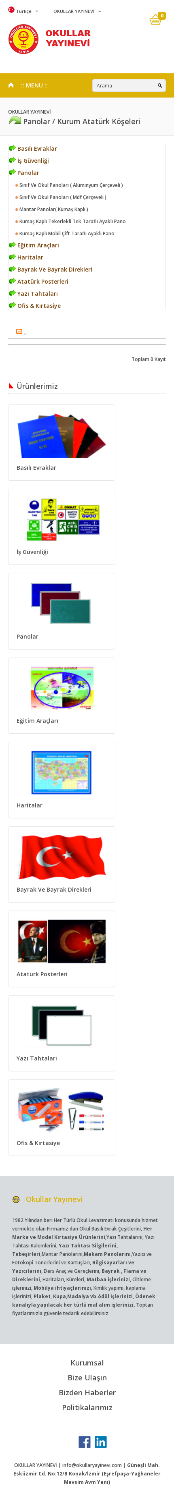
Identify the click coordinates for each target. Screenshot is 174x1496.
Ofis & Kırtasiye (35, 305)
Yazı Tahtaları (33, 293)
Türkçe (20, 11)
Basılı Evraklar (33, 148)
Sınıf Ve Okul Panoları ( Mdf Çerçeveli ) (60, 197)
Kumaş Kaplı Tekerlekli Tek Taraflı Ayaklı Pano (70, 221)
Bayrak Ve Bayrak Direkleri (50, 269)
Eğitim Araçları (34, 245)
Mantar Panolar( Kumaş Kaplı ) (51, 209)
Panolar (24, 172)
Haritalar (26, 257)
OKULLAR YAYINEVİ (73, 11)
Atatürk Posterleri (38, 281)
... (22, 332)
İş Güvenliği (29, 160)
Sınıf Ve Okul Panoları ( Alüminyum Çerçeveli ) (69, 185)
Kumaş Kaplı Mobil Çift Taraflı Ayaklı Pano (65, 233)
